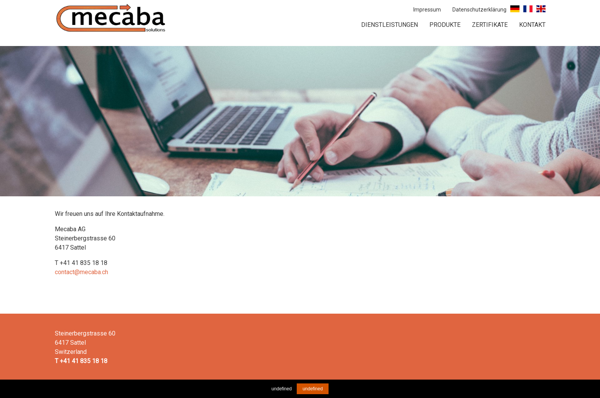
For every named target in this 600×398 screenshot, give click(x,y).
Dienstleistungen (389, 24)
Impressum (427, 10)
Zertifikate (490, 24)
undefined (312, 388)
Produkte (444, 24)
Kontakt (532, 24)
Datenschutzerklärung (479, 10)
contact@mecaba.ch (81, 272)
